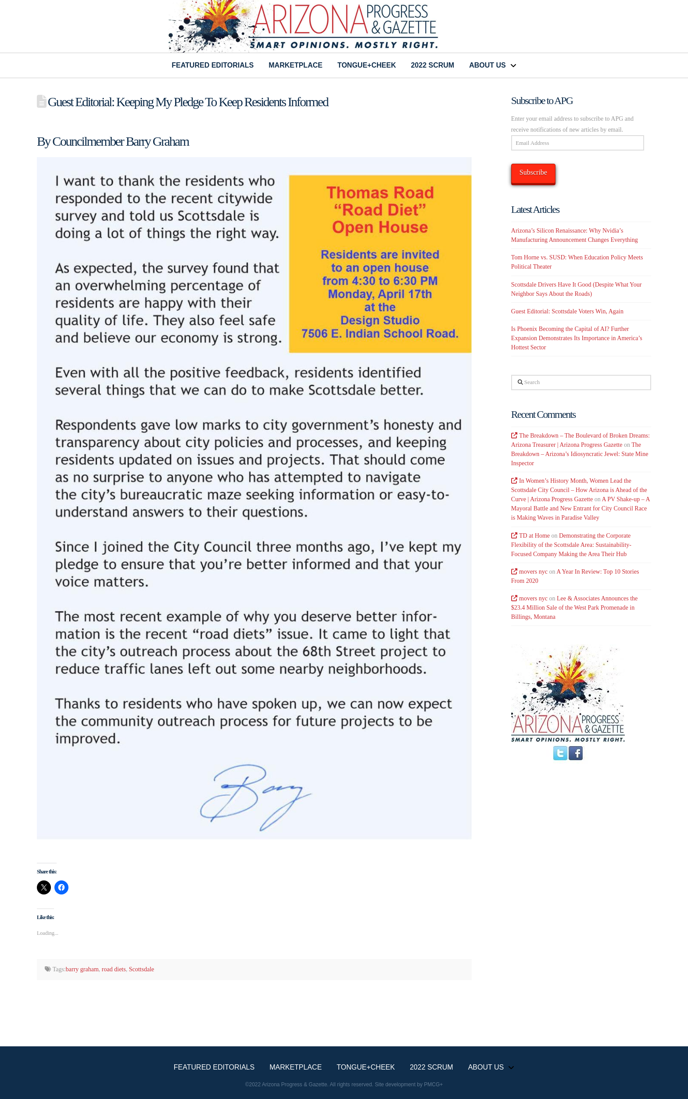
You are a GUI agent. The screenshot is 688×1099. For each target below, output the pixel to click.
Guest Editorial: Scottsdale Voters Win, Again (567, 311)
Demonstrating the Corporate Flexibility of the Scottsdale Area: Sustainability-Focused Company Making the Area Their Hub (571, 544)
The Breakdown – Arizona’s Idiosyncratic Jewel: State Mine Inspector (580, 454)
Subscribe (533, 172)
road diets (114, 969)
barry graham (82, 969)
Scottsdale (141, 969)
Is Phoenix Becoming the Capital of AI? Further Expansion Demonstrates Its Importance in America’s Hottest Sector (576, 338)
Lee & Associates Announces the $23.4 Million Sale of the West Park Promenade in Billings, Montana (574, 607)
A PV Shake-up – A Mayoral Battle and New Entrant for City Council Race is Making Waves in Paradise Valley (580, 508)
